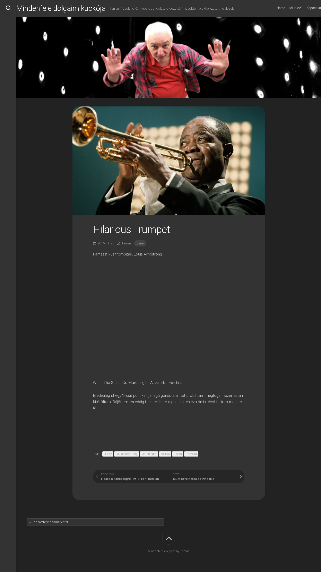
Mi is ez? (287, 8)
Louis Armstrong (127, 454)
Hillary (108, 454)
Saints (178, 454)
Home (272, 8)
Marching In (149, 454)
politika (165, 454)
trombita (191, 454)
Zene (140, 243)
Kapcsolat (305, 8)
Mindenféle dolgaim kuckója (69, 8)
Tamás (126, 243)
